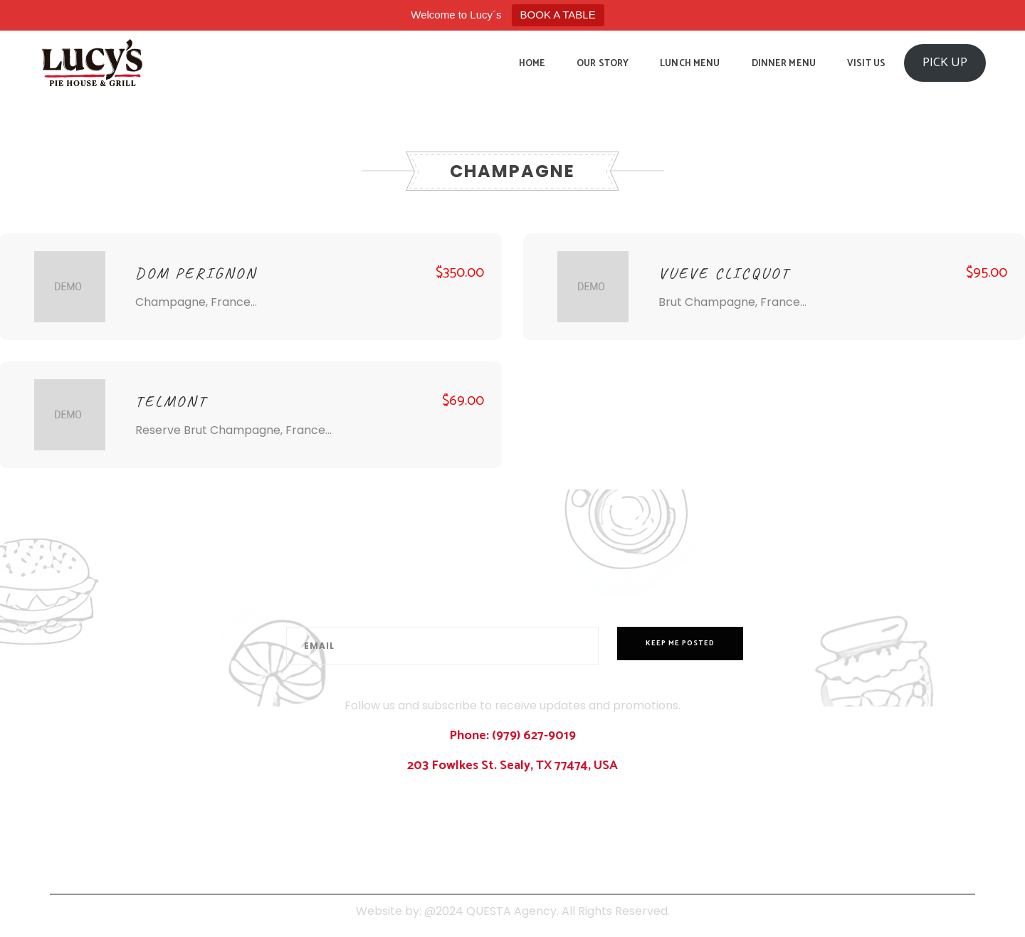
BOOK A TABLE (558, 15)
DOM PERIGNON (196, 273)
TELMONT (171, 401)
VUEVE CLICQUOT (724, 273)
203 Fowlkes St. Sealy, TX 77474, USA (512, 765)
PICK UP (944, 62)
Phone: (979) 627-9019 (512, 735)
